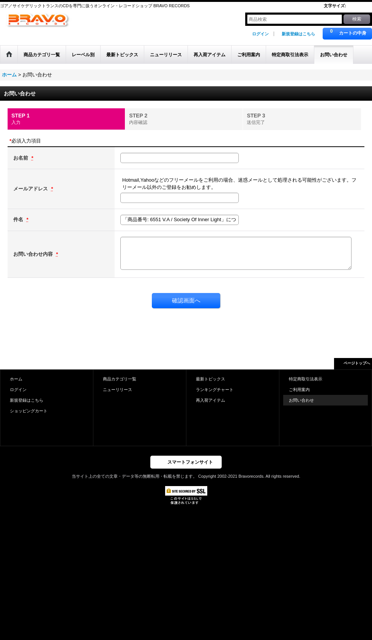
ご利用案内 (299, 389)
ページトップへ (357, 363)
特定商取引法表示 (305, 379)
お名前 (21, 158)
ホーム (16, 379)
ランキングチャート (214, 389)
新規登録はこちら (298, 34)
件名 (19, 219)
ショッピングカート (28, 411)
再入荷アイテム (210, 400)
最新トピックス (210, 379)
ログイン (260, 34)
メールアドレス (31, 189)
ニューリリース (117, 389)
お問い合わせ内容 (33, 254)
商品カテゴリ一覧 (119, 379)
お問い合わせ (301, 400)
